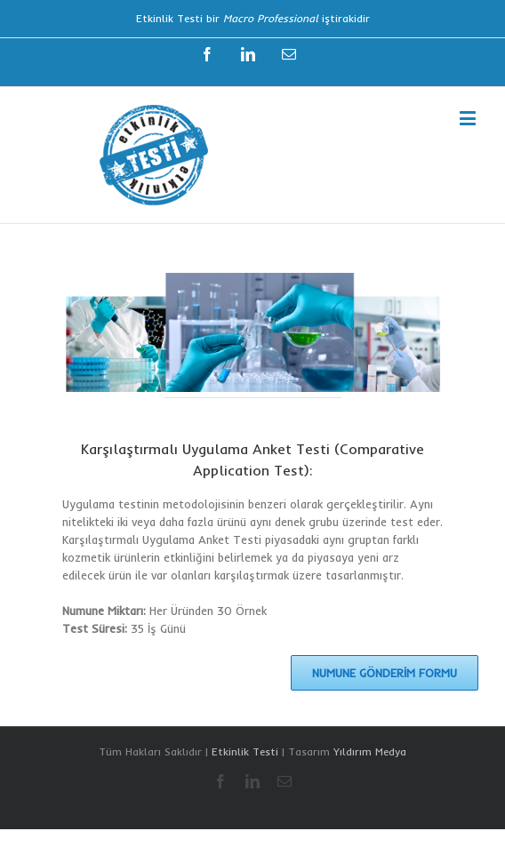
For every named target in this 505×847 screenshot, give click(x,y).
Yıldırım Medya (369, 751)
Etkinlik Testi (245, 751)
